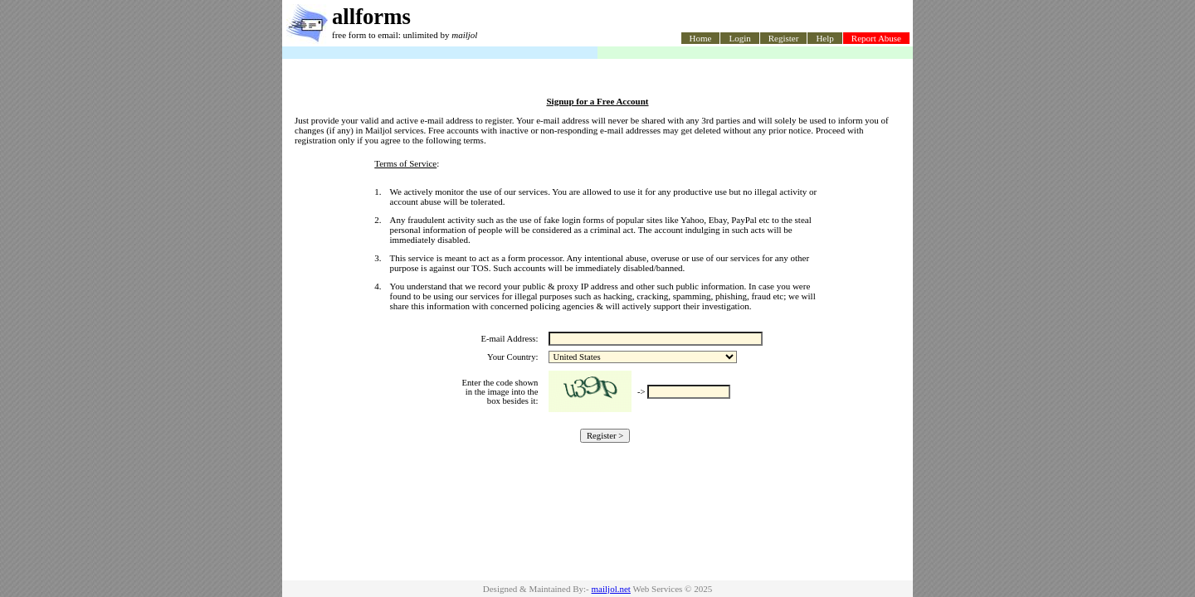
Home (701, 38)
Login (739, 38)
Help (824, 38)
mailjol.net (611, 589)
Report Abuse (876, 38)
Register (783, 38)
